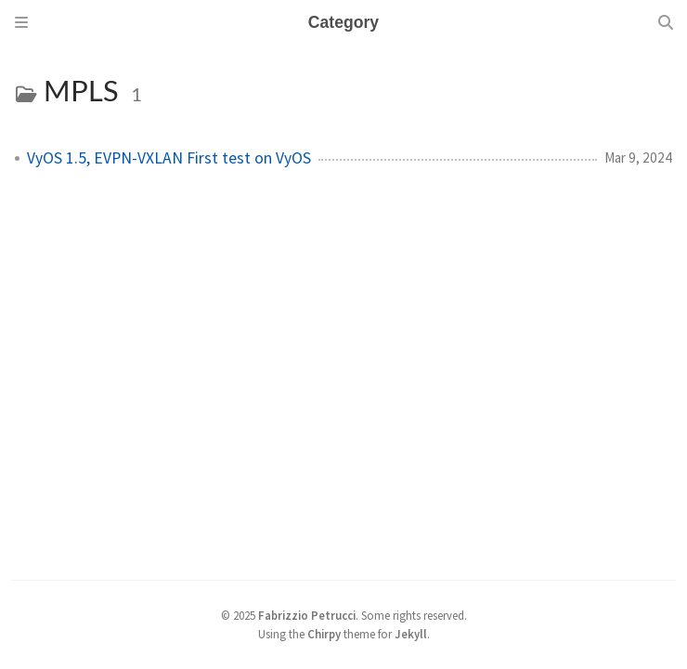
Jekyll (411, 633)
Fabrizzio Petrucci (307, 615)
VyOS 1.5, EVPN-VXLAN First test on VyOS (169, 158)
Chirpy (324, 633)
